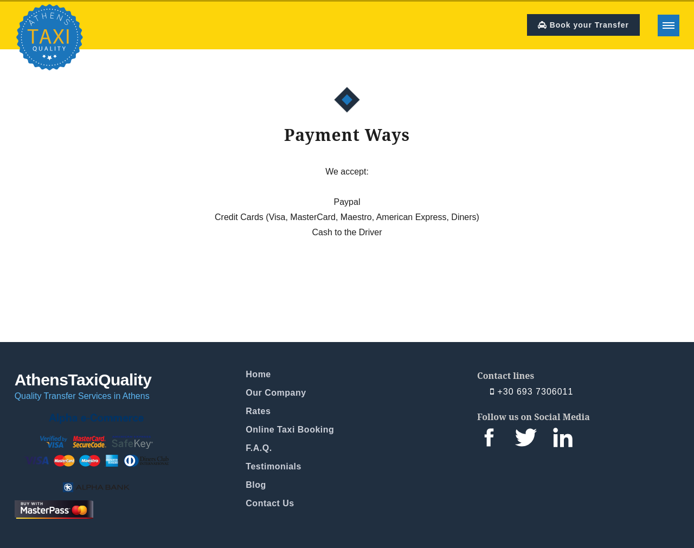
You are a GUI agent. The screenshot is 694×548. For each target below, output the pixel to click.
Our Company (276, 392)
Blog (256, 484)
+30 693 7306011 (531, 392)
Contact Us (270, 503)
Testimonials (273, 466)
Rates (258, 411)
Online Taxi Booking (290, 429)
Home (258, 374)
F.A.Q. (259, 448)
